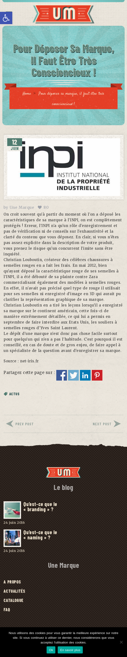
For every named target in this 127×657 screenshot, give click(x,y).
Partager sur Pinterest (97, 375)
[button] (6, 18)
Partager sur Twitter (73, 375)
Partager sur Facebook (61, 375)
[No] (121, 642)
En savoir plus (70, 650)
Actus (14, 393)
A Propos (12, 581)
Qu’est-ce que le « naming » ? (40, 534)
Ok (51, 650)
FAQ (7, 609)
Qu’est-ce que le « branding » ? (40, 506)
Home (26, 94)
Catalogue (13, 600)
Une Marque (21, 207)
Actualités (14, 591)
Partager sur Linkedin (85, 375)
